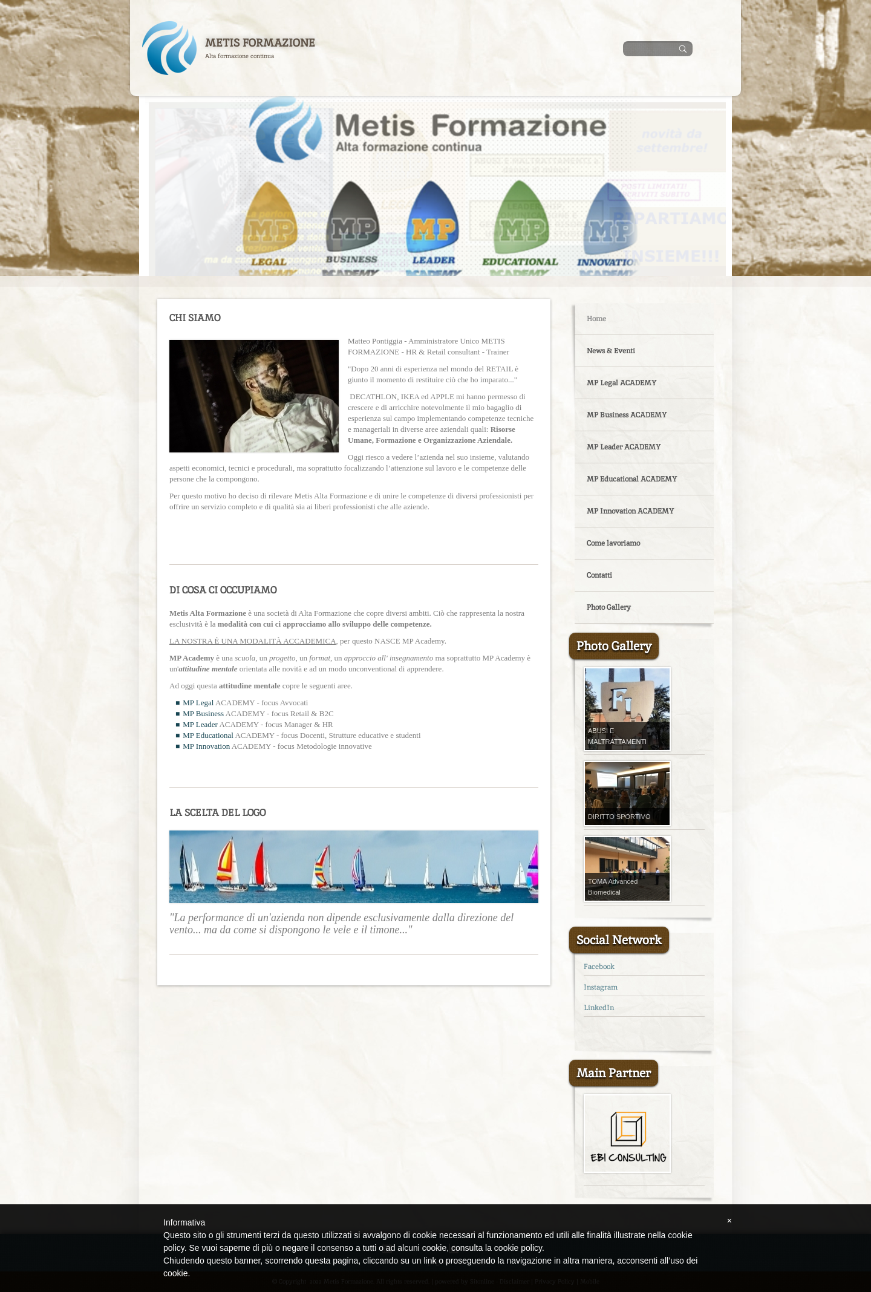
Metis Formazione (260, 43)
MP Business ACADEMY (627, 415)
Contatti (599, 575)
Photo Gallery (609, 607)
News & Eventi (611, 351)
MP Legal (198, 702)
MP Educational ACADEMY (632, 479)
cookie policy (518, 1248)
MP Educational (208, 735)
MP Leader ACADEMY (624, 447)
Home (596, 319)
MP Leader (200, 724)
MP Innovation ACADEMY (630, 511)
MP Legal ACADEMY (621, 383)
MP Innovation (206, 746)
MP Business (203, 713)
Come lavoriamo (613, 543)
